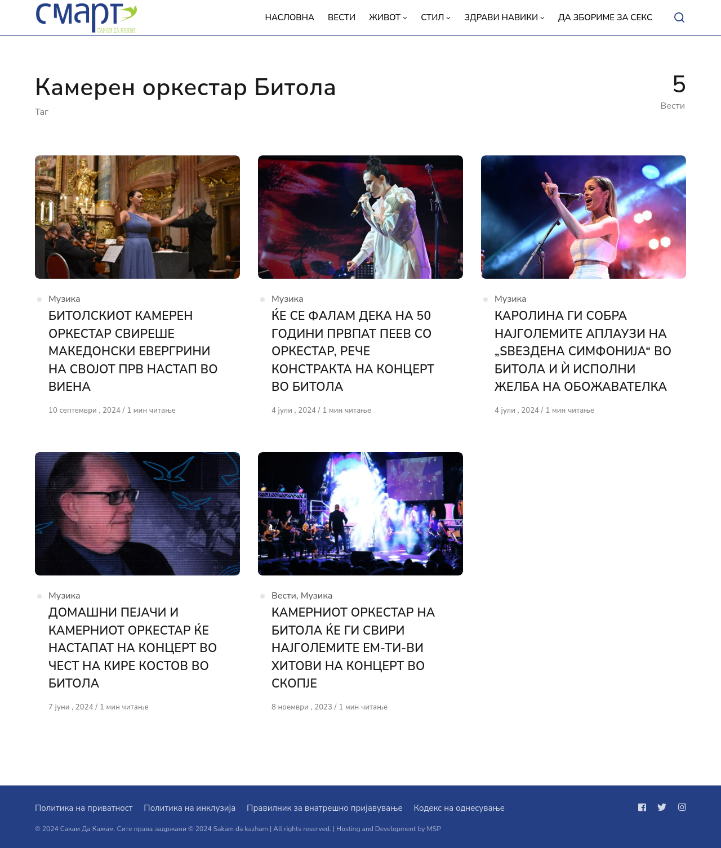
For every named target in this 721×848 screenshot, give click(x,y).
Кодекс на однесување (459, 808)
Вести (284, 596)
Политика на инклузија (189, 808)
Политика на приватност (83, 808)
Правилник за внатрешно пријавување (324, 808)
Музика (64, 299)
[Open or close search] (679, 18)
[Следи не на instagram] (680, 807)
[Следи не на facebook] (644, 807)
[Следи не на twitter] (662, 807)
